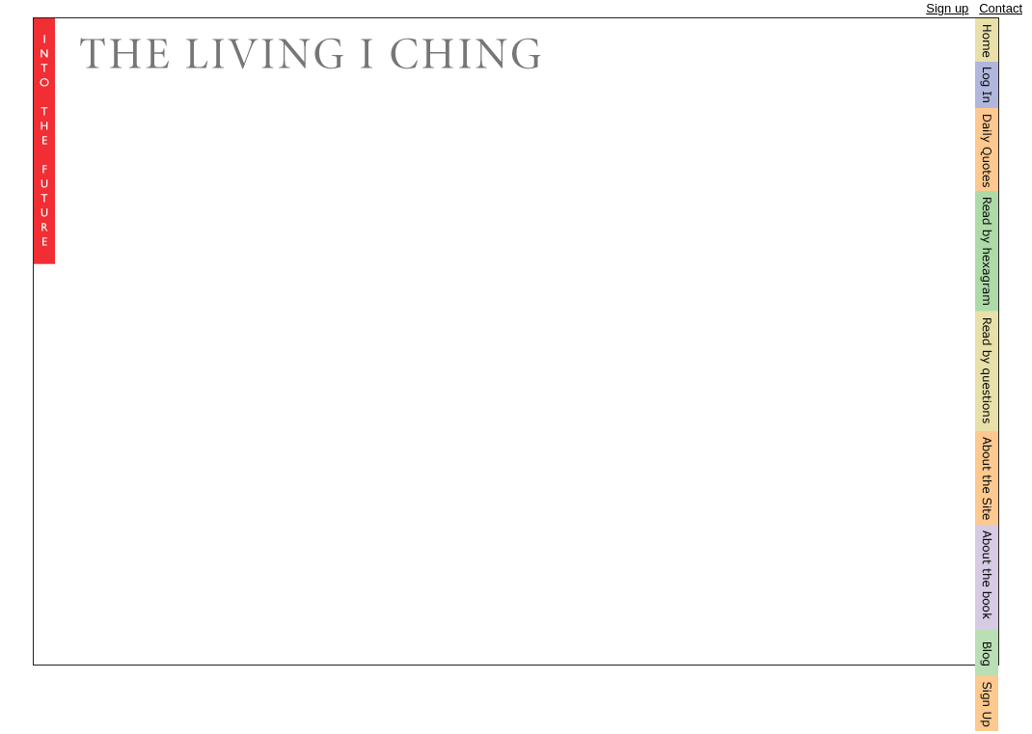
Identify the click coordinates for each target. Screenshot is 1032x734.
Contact (1000, 8)
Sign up (947, 8)
